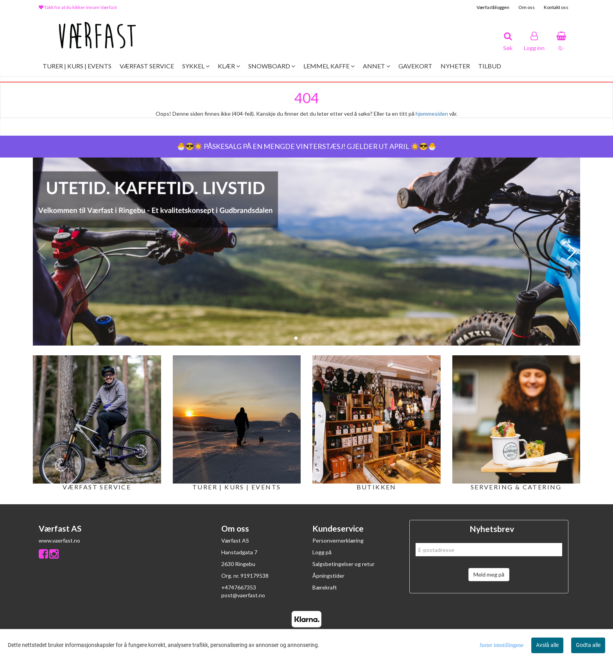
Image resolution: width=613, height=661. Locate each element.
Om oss (526, 7)
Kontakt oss (556, 7)
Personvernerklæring (338, 540)
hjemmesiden (432, 113)
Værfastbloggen (493, 7)
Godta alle (588, 645)
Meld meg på (488, 574)
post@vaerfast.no (243, 595)
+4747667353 (238, 587)
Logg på (322, 552)
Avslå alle (547, 645)
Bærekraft (324, 587)
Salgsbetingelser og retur (343, 564)
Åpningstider (328, 575)
